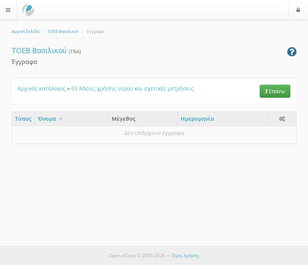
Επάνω (275, 91)
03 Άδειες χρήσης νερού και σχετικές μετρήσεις (132, 88)
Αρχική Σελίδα (25, 31)
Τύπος (23, 118)
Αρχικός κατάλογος (42, 88)
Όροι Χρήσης (185, 255)
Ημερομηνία (197, 118)
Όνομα (51, 118)
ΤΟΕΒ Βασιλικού (63, 31)
